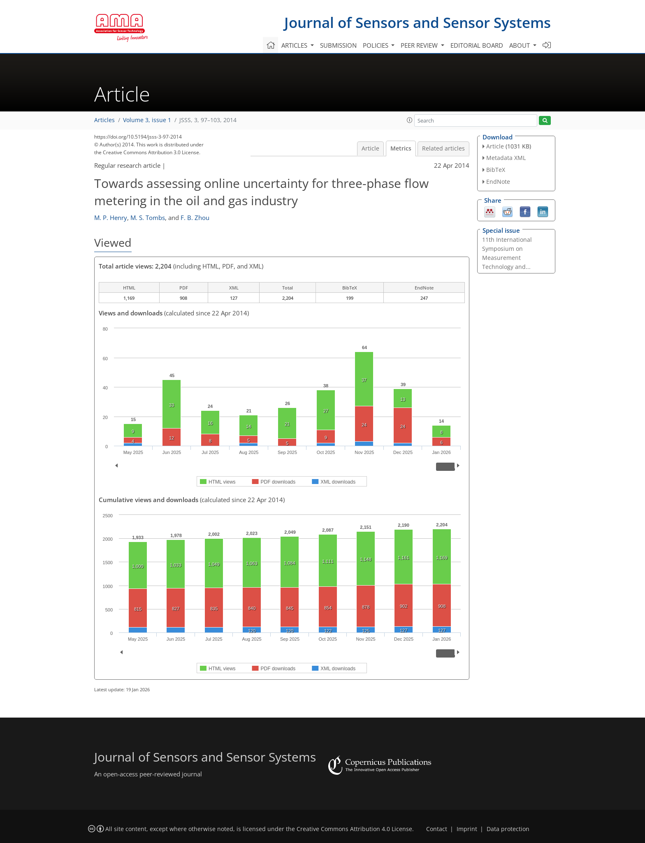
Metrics (400, 148)
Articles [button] (295, 45)
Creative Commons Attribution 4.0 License (354, 829)
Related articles (443, 148)
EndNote (498, 181)
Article (370, 148)
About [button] (520, 45)
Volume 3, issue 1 (147, 120)
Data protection (508, 829)
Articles (104, 120)
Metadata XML (506, 158)
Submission (338, 45)
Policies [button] (376, 45)
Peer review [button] (420, 45)
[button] (410, 120)
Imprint (467, 829)
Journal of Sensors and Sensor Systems (417, 22)
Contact (436, 829)
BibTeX (495, 170)
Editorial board (476, 45)
